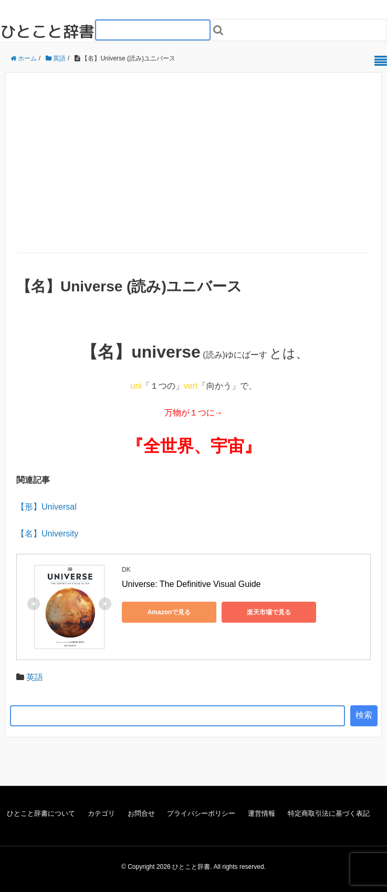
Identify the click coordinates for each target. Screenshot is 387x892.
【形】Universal (46, 506)
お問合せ (141, 813)
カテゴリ (101, 813)
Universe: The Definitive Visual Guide (191, 584)
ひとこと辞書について (41, 813)
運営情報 (261, 813)
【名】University (47, 533)
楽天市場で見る (269, 612)
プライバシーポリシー (201, 813)
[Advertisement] (193, 173)
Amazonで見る (169, 612)
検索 (363, 715)
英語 (34, 677)
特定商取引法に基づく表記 (329, 813)
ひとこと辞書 (47, 32)
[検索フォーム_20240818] (153, 29)
